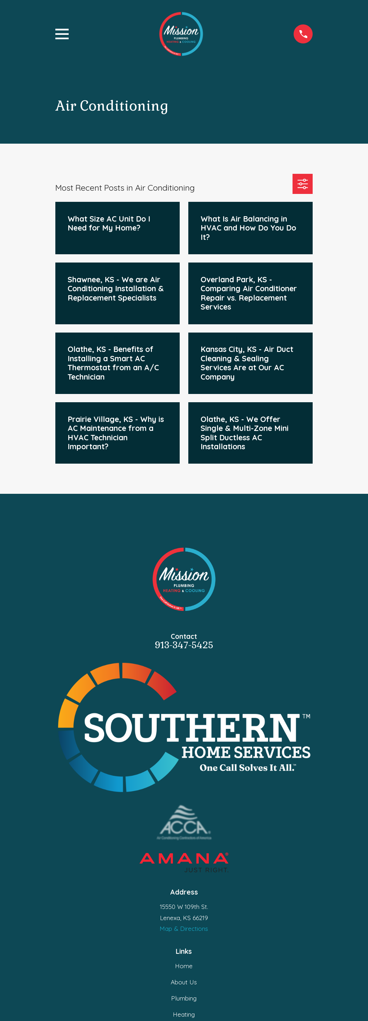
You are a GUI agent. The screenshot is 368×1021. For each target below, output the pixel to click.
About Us (184, 982)
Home (184, 966)
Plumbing (184, 998)
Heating (184, 1014)
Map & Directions (184, 928)
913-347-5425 (184, 645)
